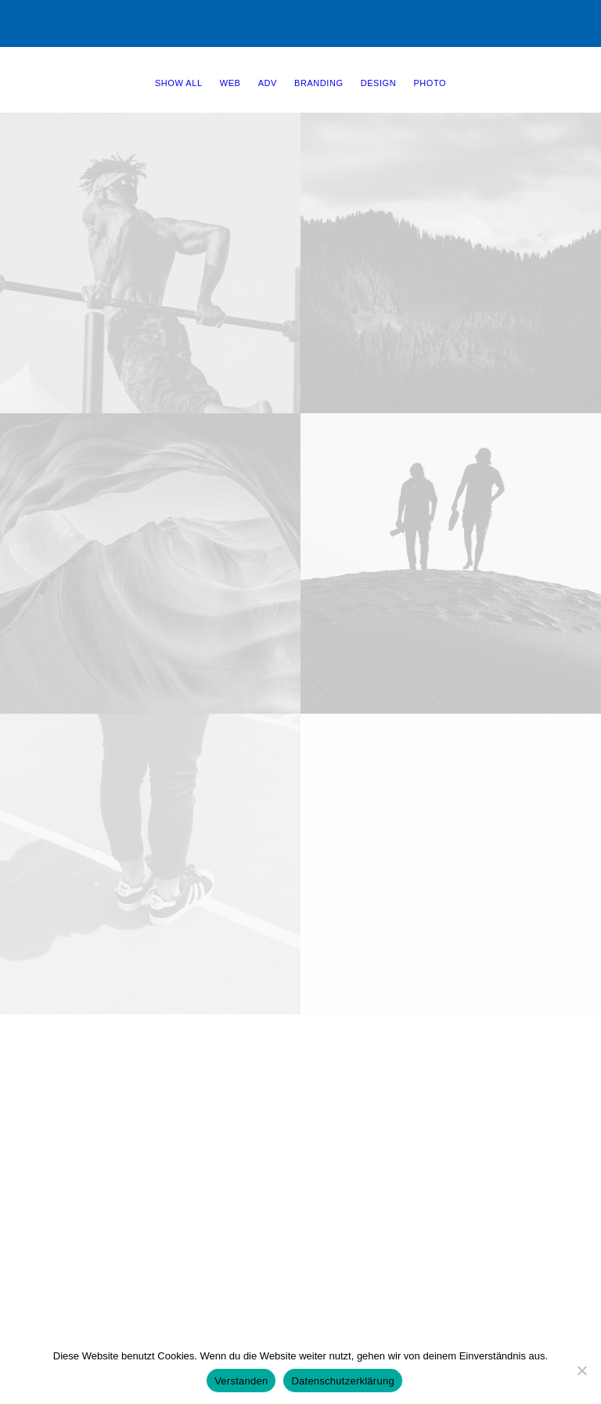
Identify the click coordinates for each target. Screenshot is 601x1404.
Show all (179, 83)
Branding (318, 83)
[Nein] (581, 1370)
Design (378, 83)
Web (230, 83)
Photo (429, 83)
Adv (267, 83)
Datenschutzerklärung (342, 1381)
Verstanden (241, 1381)
